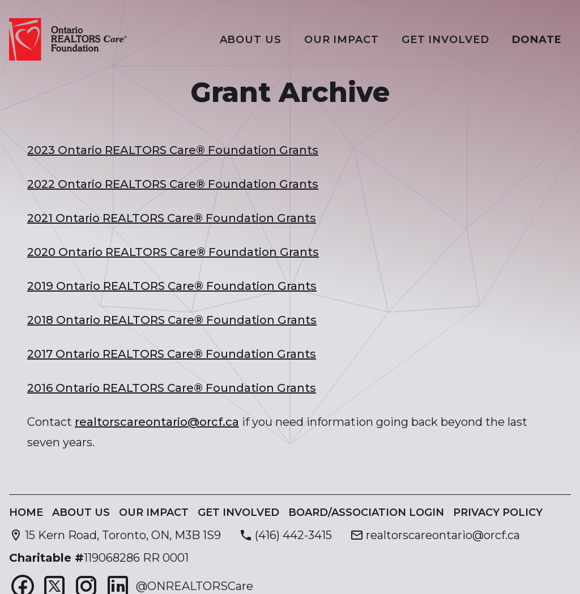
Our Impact (341, 39)
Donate (537, 39)
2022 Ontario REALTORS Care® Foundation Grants (172, 184)
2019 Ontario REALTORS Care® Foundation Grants (172, 286)
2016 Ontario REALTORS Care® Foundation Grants (171, 388)
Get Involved (445, 39)
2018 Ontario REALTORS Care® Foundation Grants (172, 320)
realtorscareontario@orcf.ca (157, 422)
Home (26, 512)
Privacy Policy (498, 512)
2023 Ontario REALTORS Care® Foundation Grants (172, 150)
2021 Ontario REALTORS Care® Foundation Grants (171, 218)
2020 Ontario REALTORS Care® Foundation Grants (173, 252)
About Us (251, 39)
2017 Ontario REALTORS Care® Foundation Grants (171, 354)
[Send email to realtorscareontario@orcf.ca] (435, 535)
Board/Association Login (366, 512)
